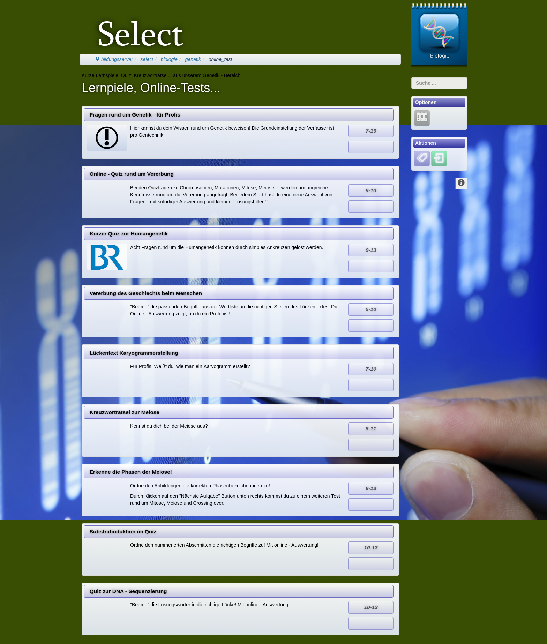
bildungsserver (114, 59)
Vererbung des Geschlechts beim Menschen (146, 293)
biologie (169, 59)
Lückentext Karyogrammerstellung (134, 353)
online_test (220, 59)
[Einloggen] (439, 158)
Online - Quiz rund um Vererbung (132, 174)
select (147, 59)
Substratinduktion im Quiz (123, 531)
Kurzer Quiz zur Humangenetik (129, 234)
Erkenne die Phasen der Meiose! (131, 472)
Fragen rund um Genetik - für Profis (135, 115)
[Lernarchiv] (421, 117)
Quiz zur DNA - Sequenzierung (128, 591)
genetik (193, 59)
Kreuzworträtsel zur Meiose (124, 412)
